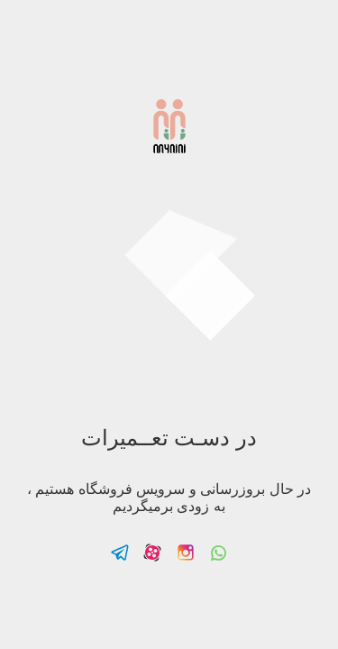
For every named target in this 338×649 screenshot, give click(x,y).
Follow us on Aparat (152, 552)
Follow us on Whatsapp (218, 552)
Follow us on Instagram (185, 552)
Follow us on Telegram (120, 552)
